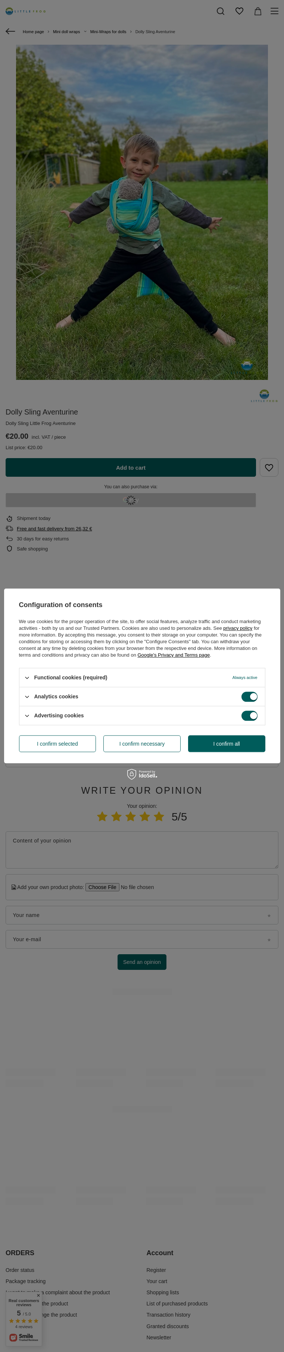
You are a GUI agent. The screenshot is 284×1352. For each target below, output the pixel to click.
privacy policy (237, 628)
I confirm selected (57, 744)
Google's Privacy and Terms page (173, 655)
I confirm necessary (142, 744)
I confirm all (226, 744)
